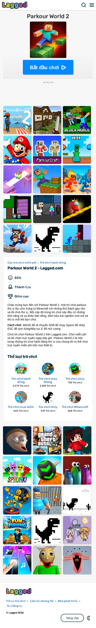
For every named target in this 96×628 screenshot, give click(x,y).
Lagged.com (19, 591)
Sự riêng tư (14, 606)
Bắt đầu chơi (44, 67)
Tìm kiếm (84, 5)
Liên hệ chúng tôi (42, 601)
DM (89, 618)
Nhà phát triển (68, 601)
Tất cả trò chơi (16, 601)
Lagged (15, 5)
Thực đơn (92, 5)
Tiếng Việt (72, 618)
